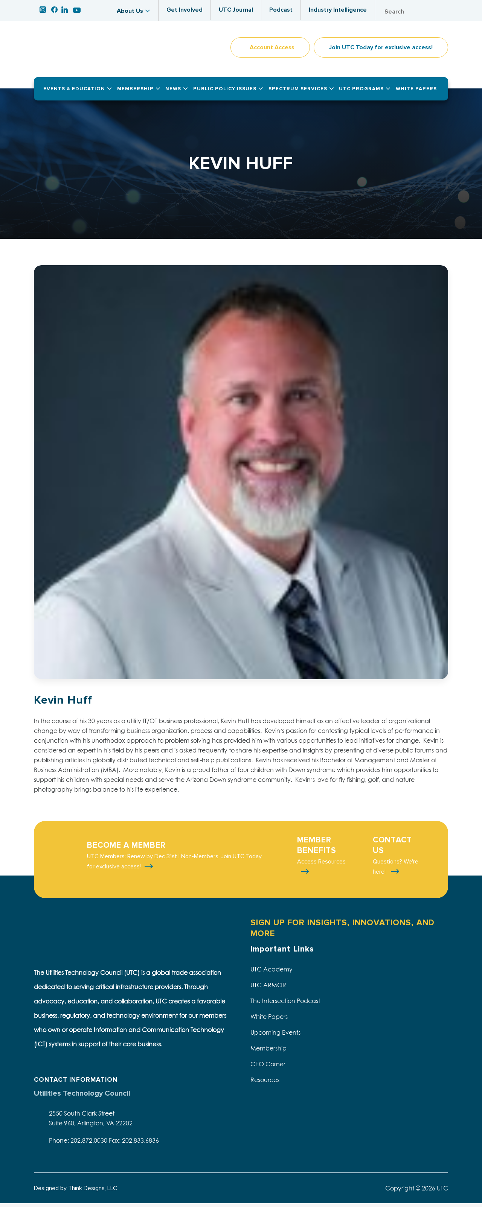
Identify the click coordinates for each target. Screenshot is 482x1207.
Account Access (272, 51)
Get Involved (184, 10)
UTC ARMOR (268, 989)
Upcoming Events (275, 1036)
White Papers (269, 1020)
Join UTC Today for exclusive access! (381, 51)
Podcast (281, 10)
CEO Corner (267, 1068)
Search (440, 12)
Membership (268, 1052)
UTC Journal (236, 10)
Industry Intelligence (338, 10)
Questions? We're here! (395, 870)
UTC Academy (271, 973)
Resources (264, 1083)
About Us (130, 11)
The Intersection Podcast (285, 1004)
